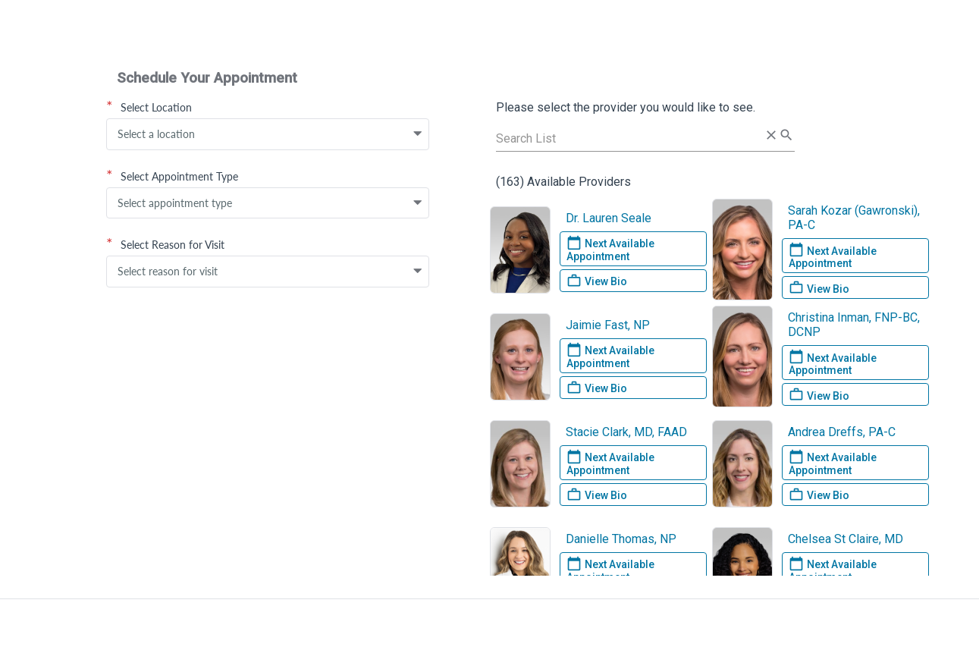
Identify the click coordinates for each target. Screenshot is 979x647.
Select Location (149, 107)
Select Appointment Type (172, 176)
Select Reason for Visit (165, 244)
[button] (417, 134)
